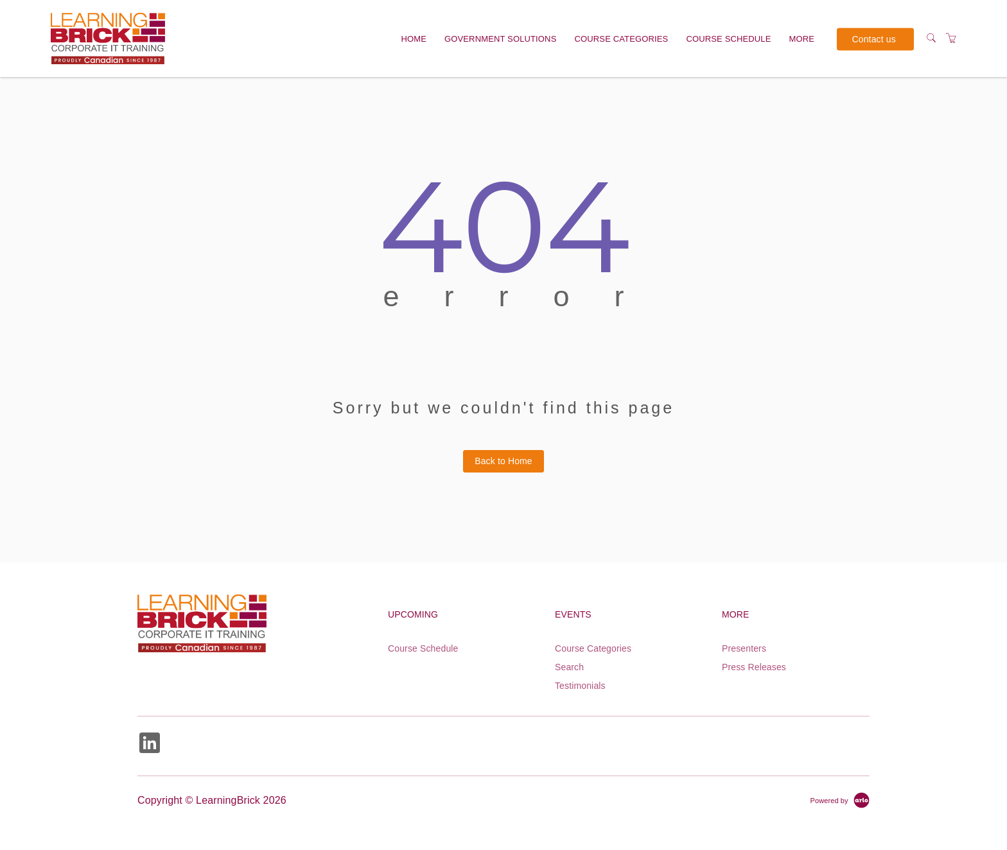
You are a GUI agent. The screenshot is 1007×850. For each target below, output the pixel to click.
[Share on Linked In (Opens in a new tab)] (149, 744)
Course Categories (622, 39)
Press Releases (754, 667)
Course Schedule (728, 39)
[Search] (931, 38)
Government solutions (500, 39)
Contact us (874, 38)
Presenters (744, 648)
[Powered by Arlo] (840, 800)
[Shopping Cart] (951, 38)
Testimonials (580, 686)
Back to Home (503, 461)
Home (413, 39)
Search (569, 667)
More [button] (802, 39)
